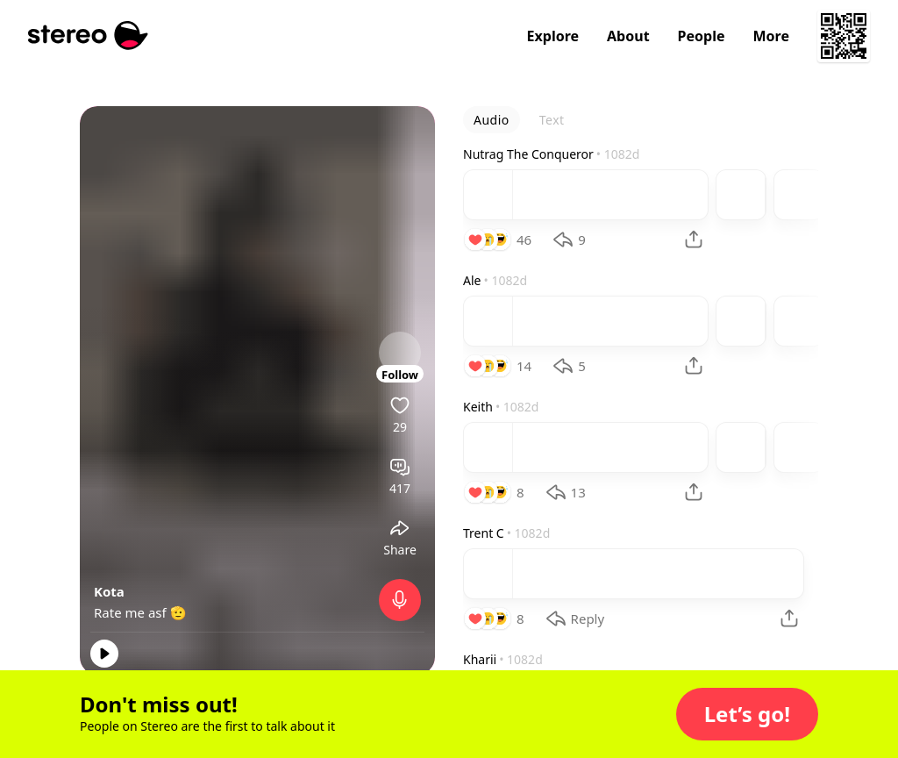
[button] (747, 714)
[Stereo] (88, 35)
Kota (109, 591)
